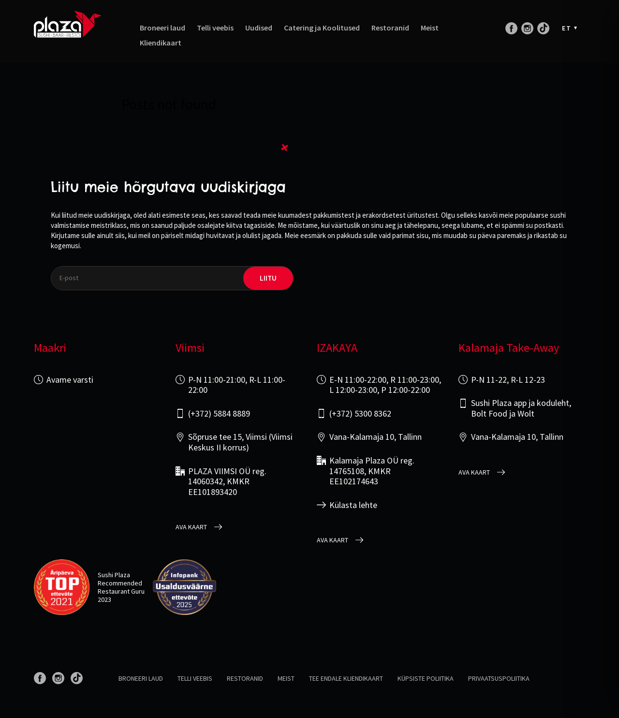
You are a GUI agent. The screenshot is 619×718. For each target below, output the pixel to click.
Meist (430, 27)
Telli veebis (215, 27)
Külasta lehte (353, 505)
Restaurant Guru (121, 591)
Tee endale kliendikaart (346, 678)
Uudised (258, 27)
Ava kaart (191, 527)
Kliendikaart (160, 42)
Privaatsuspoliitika (499, 678)
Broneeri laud (162, 27)
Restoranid (390, 27)
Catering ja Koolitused (322, 27)
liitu (268, 278)
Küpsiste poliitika (426, 678)
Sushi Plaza (114, 574)
